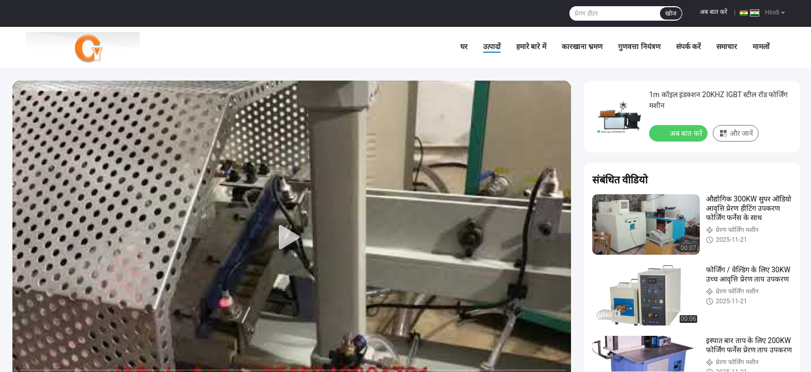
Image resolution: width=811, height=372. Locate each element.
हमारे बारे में (531, 46)
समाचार (726, 46)
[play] (292, 238)
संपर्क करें (688, 46)
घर (464, 46)
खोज (671, 13)
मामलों (761, 46)
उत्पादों (492, 46)
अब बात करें (713, 12)
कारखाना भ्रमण (582, 46)
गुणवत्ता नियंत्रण (639, 46)
